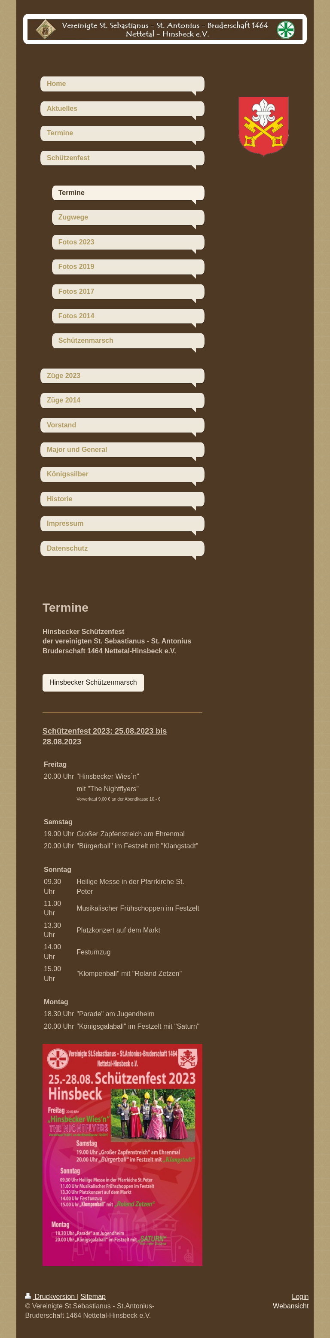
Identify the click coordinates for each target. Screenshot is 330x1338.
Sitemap (93, 1296)
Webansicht (291, 1306)
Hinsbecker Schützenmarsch (93, 682)
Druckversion (50, 1296)
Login (300, 1296)
